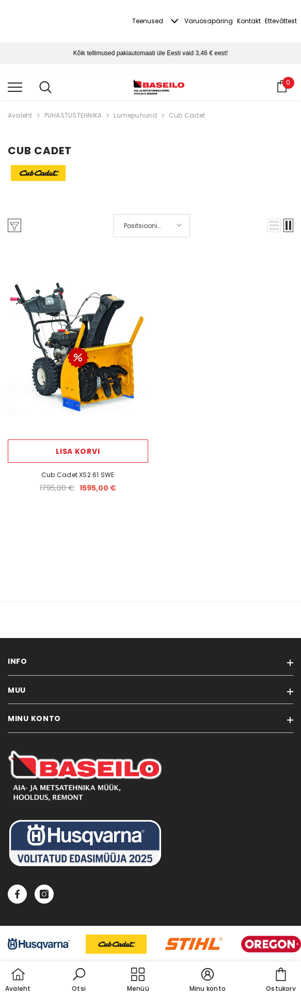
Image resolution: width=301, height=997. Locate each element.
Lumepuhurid (135, 115)
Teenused (147, 21)
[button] (274, 225)
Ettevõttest (281, 21)
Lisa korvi (78, 451)
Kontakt (249, 21)
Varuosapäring (208, 21)
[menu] (15, 86)
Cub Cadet (187, 115)
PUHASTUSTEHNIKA (73, 115)
